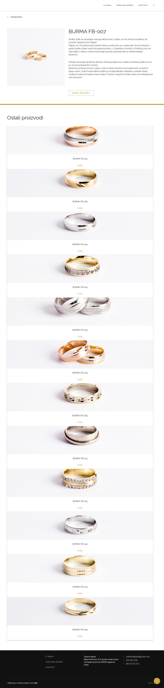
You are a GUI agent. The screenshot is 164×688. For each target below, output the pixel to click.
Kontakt (143, 5)
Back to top (152, 683)
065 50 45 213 (130, 664)
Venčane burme (124, 5)
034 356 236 (129, 660)
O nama (107, 5)
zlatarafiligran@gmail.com (136, 656)
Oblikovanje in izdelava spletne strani (22, 683)
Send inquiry (81, 93)
